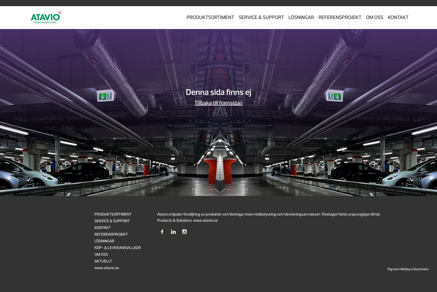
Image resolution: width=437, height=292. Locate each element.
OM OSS (374, 17)
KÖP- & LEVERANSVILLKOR (117, 248)
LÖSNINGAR (301, 17)
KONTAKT (398, 17)
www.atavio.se (106, 268)
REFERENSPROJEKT (340, 17)
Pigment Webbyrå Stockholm (408, 269)
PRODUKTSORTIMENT (210, 17)
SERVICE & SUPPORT (261, 17)
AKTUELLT (103, 261)
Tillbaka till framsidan (218, 103)
